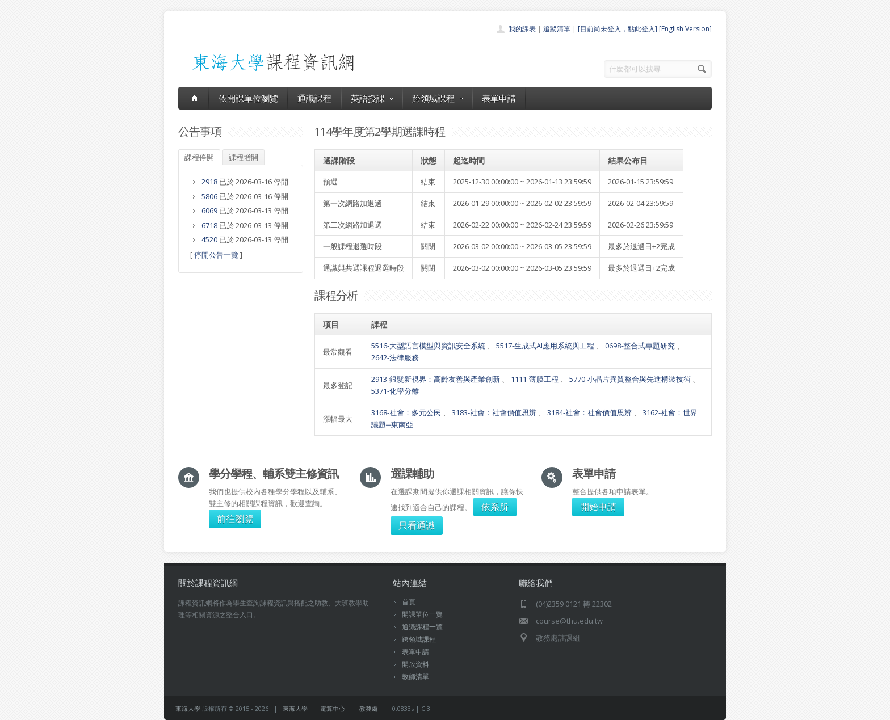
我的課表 (522, 28)
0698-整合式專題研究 (640, 345)
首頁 (408, 602)
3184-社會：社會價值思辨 (589, 412)
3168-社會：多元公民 (406, 412)
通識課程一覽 (422, 626)
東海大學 (187, 708)
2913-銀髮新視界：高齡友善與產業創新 (435, 379)
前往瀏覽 (235, 518)
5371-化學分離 (395, 391)
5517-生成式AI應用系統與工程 (545, 345)
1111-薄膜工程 (535, 379)
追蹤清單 (556, 28)
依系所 (495, 506)
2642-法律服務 (395, 357)
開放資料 (415, 664)
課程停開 (199, 157)
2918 (209, 181)
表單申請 (499, 98)
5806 (209, 196)
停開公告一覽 (216, 255)
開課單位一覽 (422, 614)
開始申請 (598, 506)
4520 (209, 239)
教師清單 (415, 676)
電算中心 (332, 708)
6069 (209, 210)
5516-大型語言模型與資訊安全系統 (428, 345)
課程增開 (243, 157)
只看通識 (416, 525)
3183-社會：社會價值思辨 (494, 412)
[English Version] (685, 28)
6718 (209, 225)
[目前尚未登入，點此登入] (617, 28)
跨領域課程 (437, 98)
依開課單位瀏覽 (248, 98)
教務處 (368, 708)
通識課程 (314, 98)
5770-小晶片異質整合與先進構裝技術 (630, 379)
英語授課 (372, 98)
